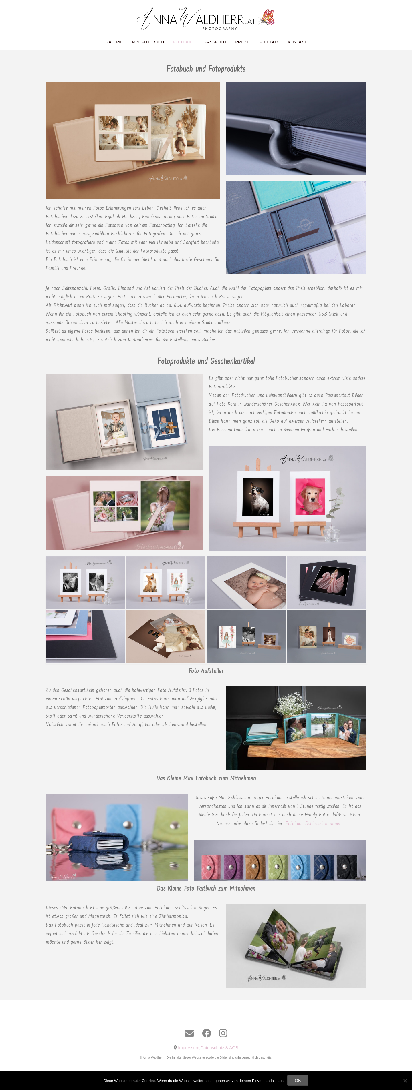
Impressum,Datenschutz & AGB (208, 1047)
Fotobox (269, 42)
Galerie (114, 42)
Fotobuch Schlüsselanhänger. (314, 824)
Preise (242, 42)
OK (298, 1080)
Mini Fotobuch (148, 42)
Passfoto (215, 42)
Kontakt (297, 42)
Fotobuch (184, 42)
